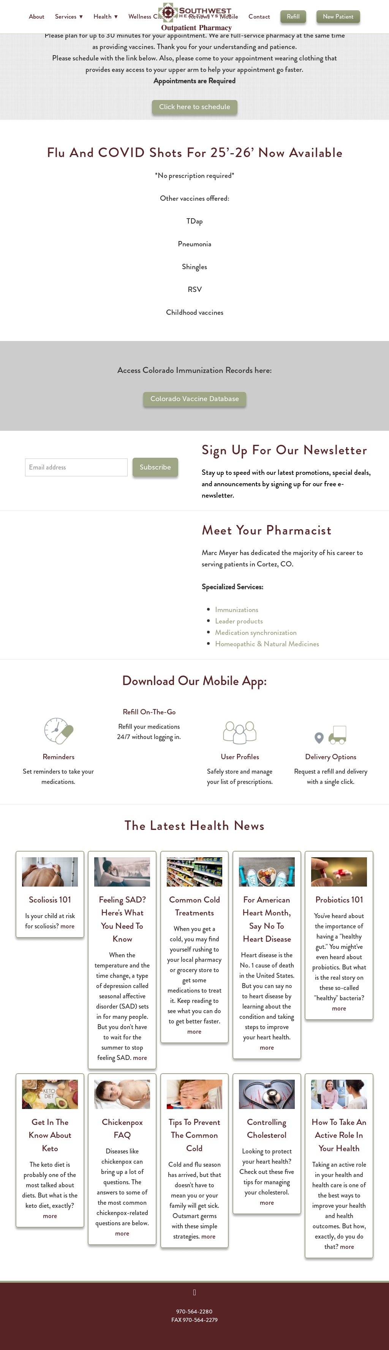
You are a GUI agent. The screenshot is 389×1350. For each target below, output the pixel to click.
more (67, 926)
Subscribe (155, 467)
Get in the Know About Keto (49, 1135)
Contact (259, 16)
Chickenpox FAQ (122, 1129)
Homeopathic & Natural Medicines (267, 643)
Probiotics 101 (339, 899)
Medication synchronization (256, 632)
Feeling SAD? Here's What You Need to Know (122, 919)
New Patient (338, 16)
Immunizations (236, 609)
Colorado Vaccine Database (194, 399)
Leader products (239, 621)
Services (69, 16)
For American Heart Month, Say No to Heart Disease (266, 919)
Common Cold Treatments (194, 906)
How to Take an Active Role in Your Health (339, 1135)
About (37, 16)
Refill (293, 16)
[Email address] (76, 467)
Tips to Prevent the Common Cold (194, 1135)
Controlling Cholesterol (266, 1129)
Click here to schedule (194, 107)
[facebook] (194, 1293)
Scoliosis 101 (50, 899)
